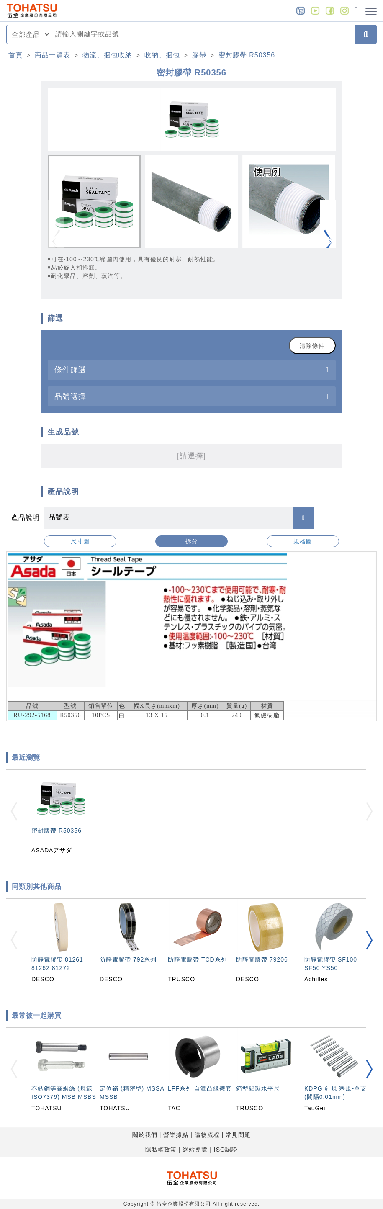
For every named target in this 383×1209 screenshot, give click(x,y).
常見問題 (238, 1135)
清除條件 (312, 345)
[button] (328, 241)
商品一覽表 (52, 55)
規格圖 (302, 541)
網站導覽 (195, 1149)
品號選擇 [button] (70, 396)
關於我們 (144, 1135)
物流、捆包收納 (107, 55)
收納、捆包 (162, 55)
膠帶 (199, 55)
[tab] (192, 370)
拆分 (191, 541)
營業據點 (175, 1135)
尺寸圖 (80, 541)
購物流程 (207, 1135)
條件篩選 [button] (70, 369)
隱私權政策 (161, 1149)
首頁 (15, 55)
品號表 (59, 517)
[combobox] (202, 34)
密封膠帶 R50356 (246, 55)
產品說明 (25, 517)
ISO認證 (226, 1149)
